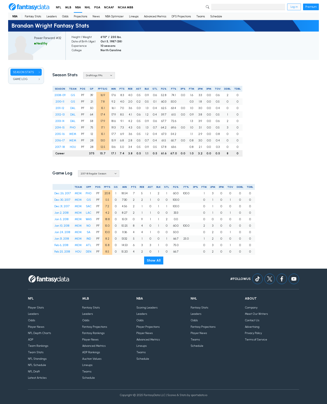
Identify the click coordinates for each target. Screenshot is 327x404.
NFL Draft (34, 371)
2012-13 (59, 114)
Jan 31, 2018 (61, 238)
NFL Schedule (37, 365)
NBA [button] (78, 7)
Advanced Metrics (155, 16)
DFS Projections (181, 16)
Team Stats (35, 352)
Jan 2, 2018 (61, 213)
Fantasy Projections (94, 327)
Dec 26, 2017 (62, 193)
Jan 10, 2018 (61, 225)
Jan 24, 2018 (62, 232)
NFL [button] (58, 7)
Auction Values (91, 359)
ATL (88, 245)
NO (89, 225)
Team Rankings (38, 346)
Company (251, 307)
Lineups (133, 16)
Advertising (252, 327)
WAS (89, 219)
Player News (36, 327)
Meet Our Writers (256, 314)
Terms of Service (256, 339)
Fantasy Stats (33, 16)
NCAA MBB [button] (125, 7)
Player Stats (36, 307)
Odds (65, 16)
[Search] (248, 7)
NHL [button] (88, 7)
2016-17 (60, 140)
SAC (89, 206)
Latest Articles (37, 378)
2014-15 (60, 127)
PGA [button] (97, 7)
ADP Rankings (91, 352)
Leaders (52, 16)
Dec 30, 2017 (62, 200)
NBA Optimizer (114, 16)
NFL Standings (37, 359)
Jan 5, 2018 (61, 219)
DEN (88, 251)
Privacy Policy (253, 333)
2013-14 (59, 121)
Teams (200, 16)
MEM (72, 134)
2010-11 (59, 101)
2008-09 (59, 95)
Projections (80, 16)
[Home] (29, 7)
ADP (30, 339)
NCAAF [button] (109, 7)
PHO (73, 127)
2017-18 (60, 147)
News (96, 16)
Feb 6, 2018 (61, 245)
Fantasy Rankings (93, 333)
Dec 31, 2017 (62, 206)
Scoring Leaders (146, 307)
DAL (72, 108)
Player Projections (148, 327)
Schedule (216, 16)
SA (89, 232)
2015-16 (60, 134)
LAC (88, 213)
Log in (294, 6)
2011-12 (59, 108)
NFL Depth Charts (39, 333)
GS (73, 95)
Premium (311, 6)
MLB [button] (68, 7)
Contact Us (252, 320)
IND (89, 238)
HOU (73, 147)
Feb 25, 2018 (62, 251)
